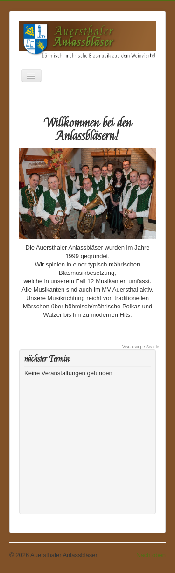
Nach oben (151, 555)
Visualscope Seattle (140, 346)
